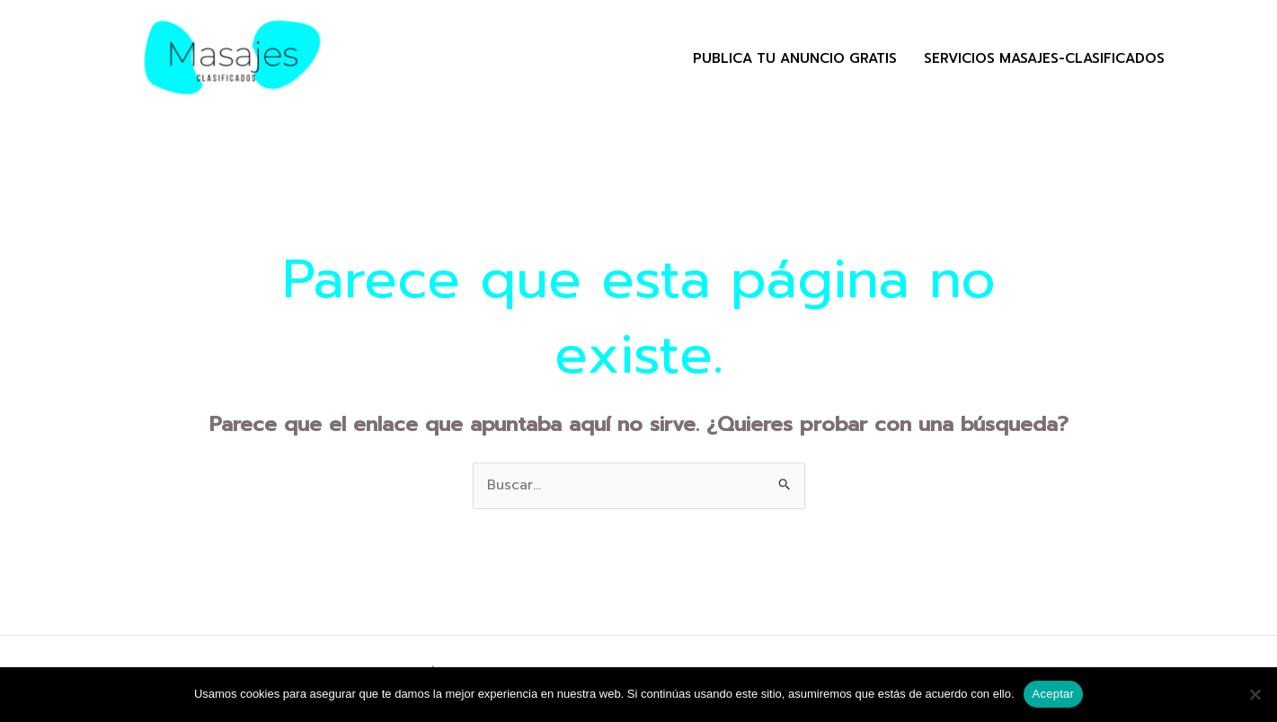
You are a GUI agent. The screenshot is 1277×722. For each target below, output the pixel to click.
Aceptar (1054, 693)
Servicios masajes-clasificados (1044, 58)
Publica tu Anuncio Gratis (795, 58)
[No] (1255, 694)
